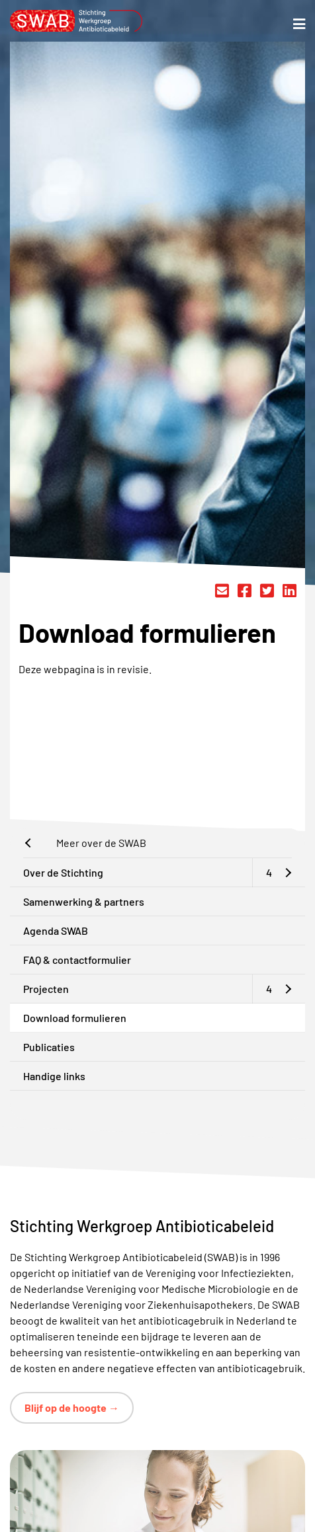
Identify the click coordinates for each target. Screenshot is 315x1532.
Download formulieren (74, 1017)
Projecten (46, 988)
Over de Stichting (63, 872)
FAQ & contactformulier (77, 959)
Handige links (54, 1076)
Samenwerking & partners (83, 901)
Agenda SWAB (55, 930)
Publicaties (49, 1046)
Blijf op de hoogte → (71, 1407)
